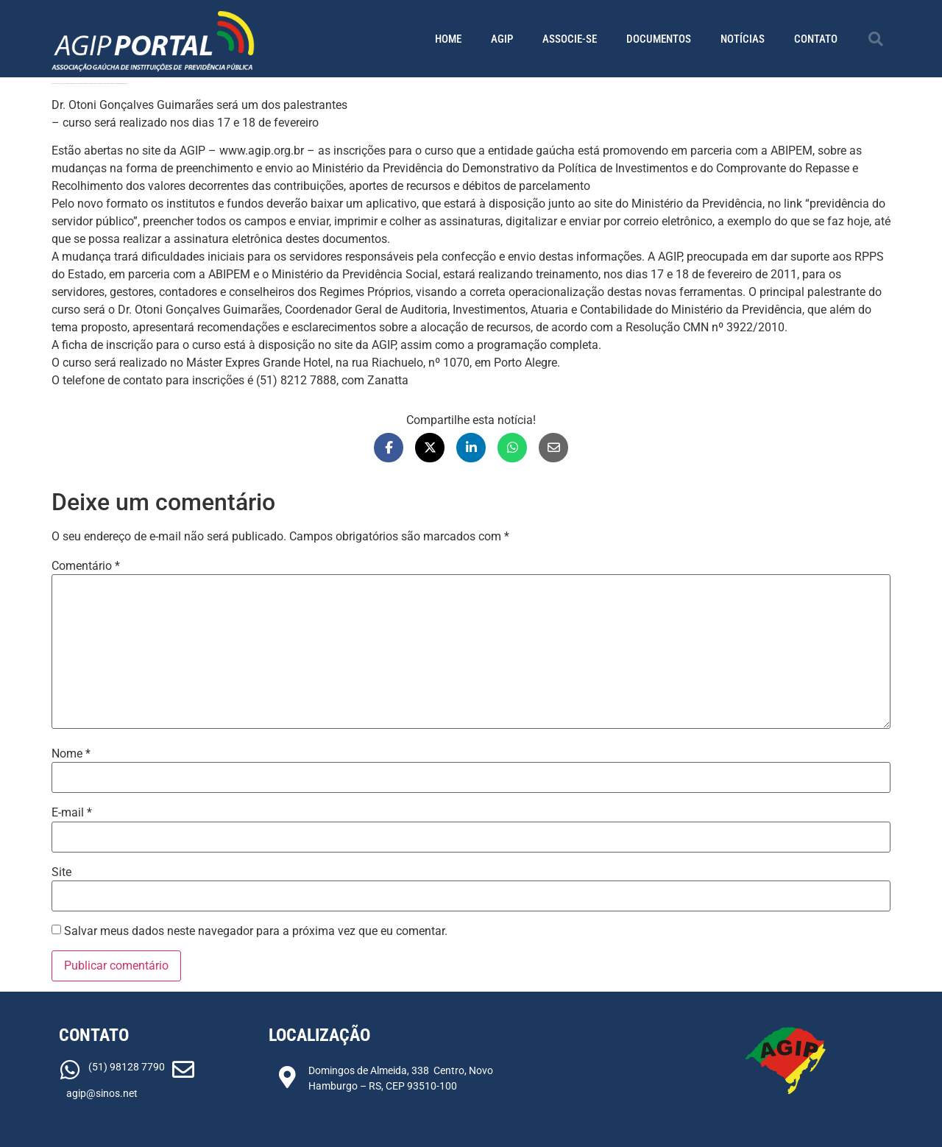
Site (61, 872)
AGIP (502, 39)
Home (448, 39)
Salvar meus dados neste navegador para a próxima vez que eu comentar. (255, 931)
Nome (71, 754)
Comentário (86, 566)
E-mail (72, 813)
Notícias (742, 39)
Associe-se (569, 39)
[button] (875, 39)
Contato (815, 39)
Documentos (658, 39)
